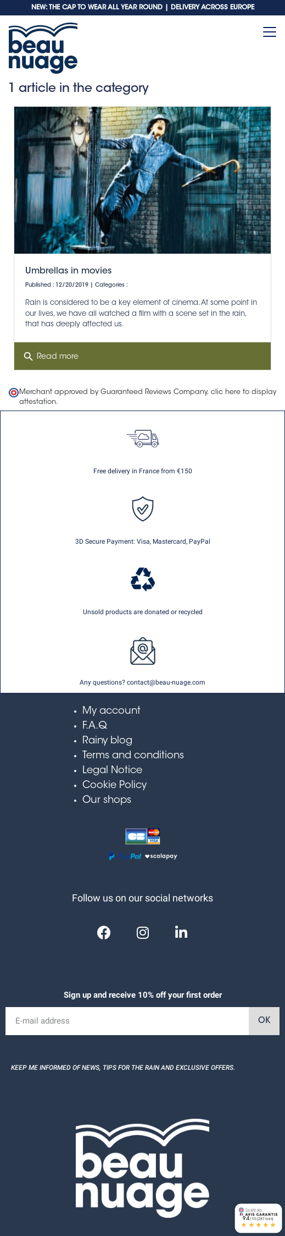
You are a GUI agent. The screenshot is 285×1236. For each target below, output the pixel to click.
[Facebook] (104, 932)
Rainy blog (107, 741)
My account (111, 712)
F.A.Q (94, 726)
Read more (51, 357)
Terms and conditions (133, 756)
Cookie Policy (114, 786)
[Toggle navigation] (269, 32)
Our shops (106, 801)
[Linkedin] (181, 932)
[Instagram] (143, 932)
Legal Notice (112, 771)
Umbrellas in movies (68, 271)
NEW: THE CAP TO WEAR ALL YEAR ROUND (98, 7)
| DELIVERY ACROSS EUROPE (209, 7)
